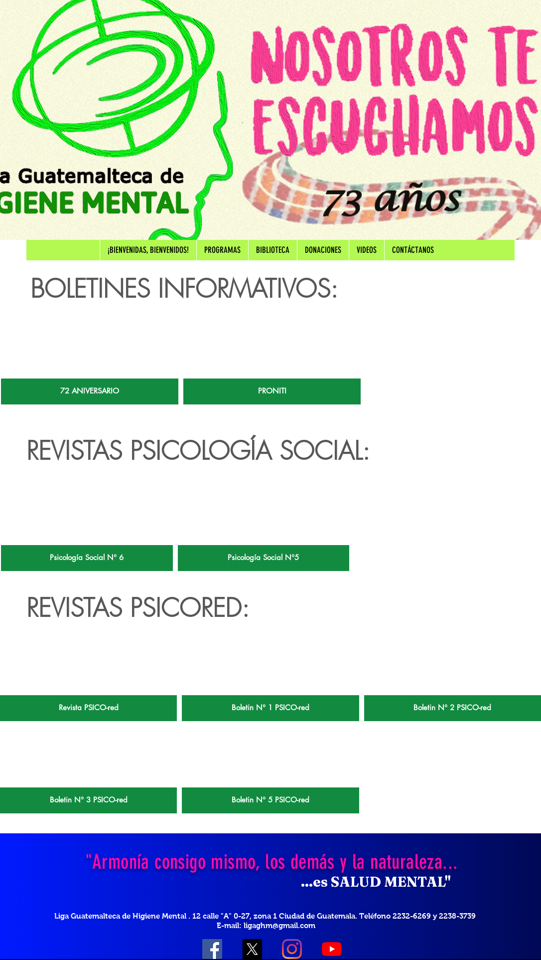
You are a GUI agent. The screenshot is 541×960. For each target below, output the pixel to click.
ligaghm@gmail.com (279, 925)
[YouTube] (332, 949)
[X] (252, 949)
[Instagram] (292, 949)
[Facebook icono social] (212, 949)
